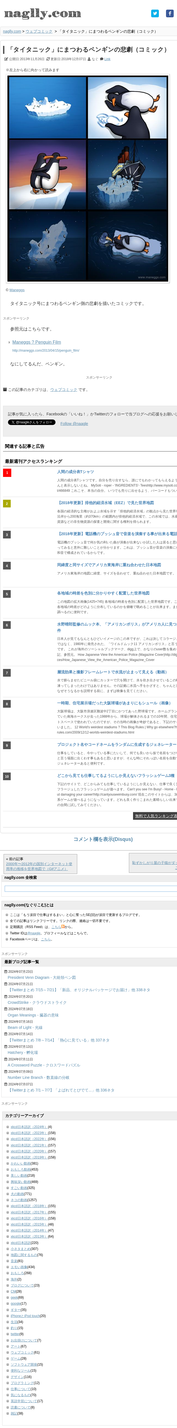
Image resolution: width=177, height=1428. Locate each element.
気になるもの (21, 1395)
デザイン (17, 1377)
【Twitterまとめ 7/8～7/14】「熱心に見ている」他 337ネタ (59, 1040)
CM (13, 1291)
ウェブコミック (39, 31)
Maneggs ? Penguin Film (36, 342)
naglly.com (12, 31)
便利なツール (21, 1371)
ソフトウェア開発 (24, 1364)
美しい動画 (19, 1175)
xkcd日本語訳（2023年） (29, 1133)
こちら (58, 927)
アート (16, 1346)
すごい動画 (19, 1188)
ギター (16, 1310)
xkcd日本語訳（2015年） (29, 1224)
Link (107, 59)
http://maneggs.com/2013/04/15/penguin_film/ (45, 350)
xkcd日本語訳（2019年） (29, 1157)
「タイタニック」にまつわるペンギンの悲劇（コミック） (88, 49)
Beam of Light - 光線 (25, 1027)
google (16, 1303)
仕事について (21, 1389)
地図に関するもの (24, 1255)
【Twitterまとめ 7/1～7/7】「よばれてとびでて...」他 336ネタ (61, 1090)
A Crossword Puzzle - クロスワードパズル (44, 1065)
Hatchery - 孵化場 (23, 1052)
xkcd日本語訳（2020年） (29, 1151)
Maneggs (17, 290)
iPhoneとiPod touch (25, 1316)
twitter (15, 1334)
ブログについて (22, 1285)
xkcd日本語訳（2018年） (29, 1206)
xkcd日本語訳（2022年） (29, 1139)
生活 (14, 1322)
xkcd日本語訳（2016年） (29, 1218)
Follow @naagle (74, 423)
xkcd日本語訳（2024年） (29, 1127)
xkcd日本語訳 (21, 1243)
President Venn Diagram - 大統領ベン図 (42, 977)
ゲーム (16, 1358)
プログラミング (22, 1383)
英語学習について (24, 1401)
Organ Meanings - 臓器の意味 (33, 1015)
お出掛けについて (24, 1340)
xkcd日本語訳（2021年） (29, 1145)
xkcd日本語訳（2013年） (29, 1236)
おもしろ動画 (21, 1169)
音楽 (14, 1261)
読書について (21, 1407)
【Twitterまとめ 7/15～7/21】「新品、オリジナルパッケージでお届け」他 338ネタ (79, 990)
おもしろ (17, 1273)
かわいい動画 (21, 1163)
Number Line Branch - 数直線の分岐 (39, 1077)
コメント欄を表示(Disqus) (103, 839)
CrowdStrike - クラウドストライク (37, 1002)
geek (14, 1297)
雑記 (14, 1413)
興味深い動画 (21, 1182)
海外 (14, 1279)
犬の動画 (17, 1194)
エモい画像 (19, 1267)
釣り (14, 1328)
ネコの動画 (19, 1200)
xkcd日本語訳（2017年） (29, 1212)
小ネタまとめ (21, 1249)
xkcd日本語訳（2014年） (29, 1230)
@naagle (33, 933)
